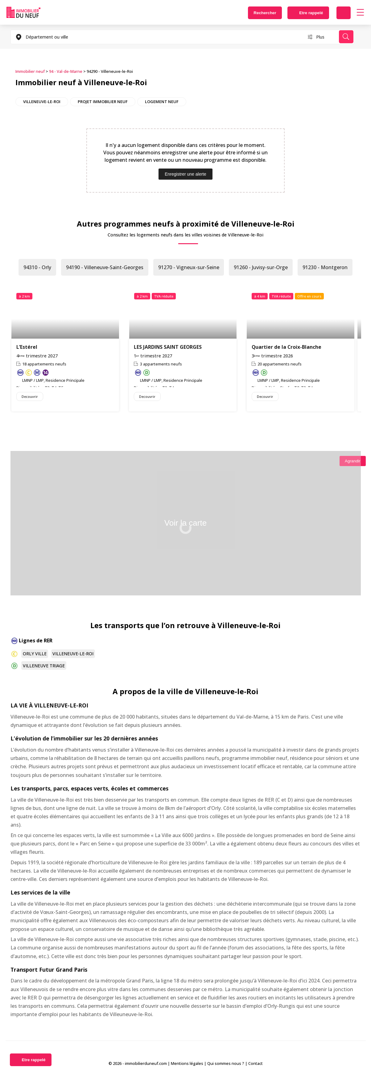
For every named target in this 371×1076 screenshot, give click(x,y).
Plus (320, 37)
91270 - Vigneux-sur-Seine (188, 267)
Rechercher (264, 12)
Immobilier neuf (30, 71)
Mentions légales (187, 1063)
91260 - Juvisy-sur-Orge (261, 267)
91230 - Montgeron (325, 267)
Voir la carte (185, 523)
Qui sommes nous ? (225, 1063)
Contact (255, 1063)
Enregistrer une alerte (185, 174)
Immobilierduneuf (23, 12)
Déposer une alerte (343, 12)
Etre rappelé (311, 12)
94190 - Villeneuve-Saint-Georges (104, 267)
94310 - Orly (37, 267)
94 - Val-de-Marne (65, 71)
